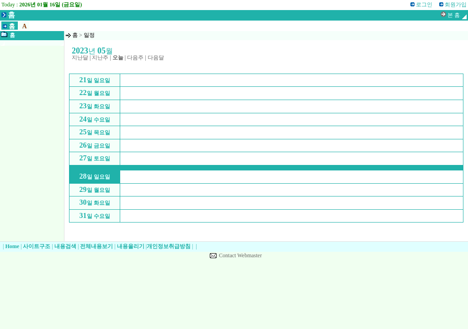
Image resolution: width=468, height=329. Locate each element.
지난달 (80, 57)
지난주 (100, 57)
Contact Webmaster (240, 255)
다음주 (135, 57)
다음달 (156, 57)
